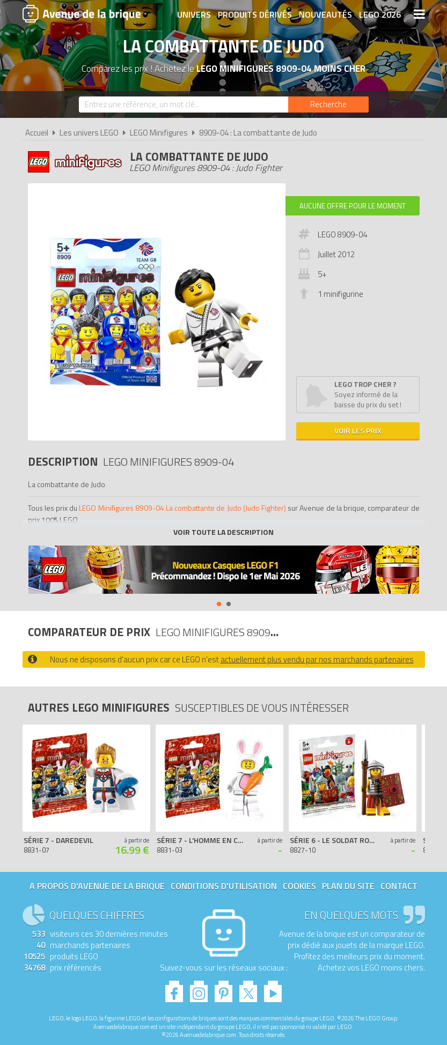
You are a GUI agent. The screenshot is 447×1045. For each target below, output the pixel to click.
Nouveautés (325, 14)
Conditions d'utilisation (224, 885)
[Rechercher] (328, 104)
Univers (194, 14)
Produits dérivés (255, 14)
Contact (398, 885)
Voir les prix (358, 430)
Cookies (299, 885)
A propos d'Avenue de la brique (97, 885)
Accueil (36, 132)
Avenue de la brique (82, 13)
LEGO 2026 (380, 14)
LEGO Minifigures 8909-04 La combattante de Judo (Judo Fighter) (182, 507)
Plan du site (348, 885)
